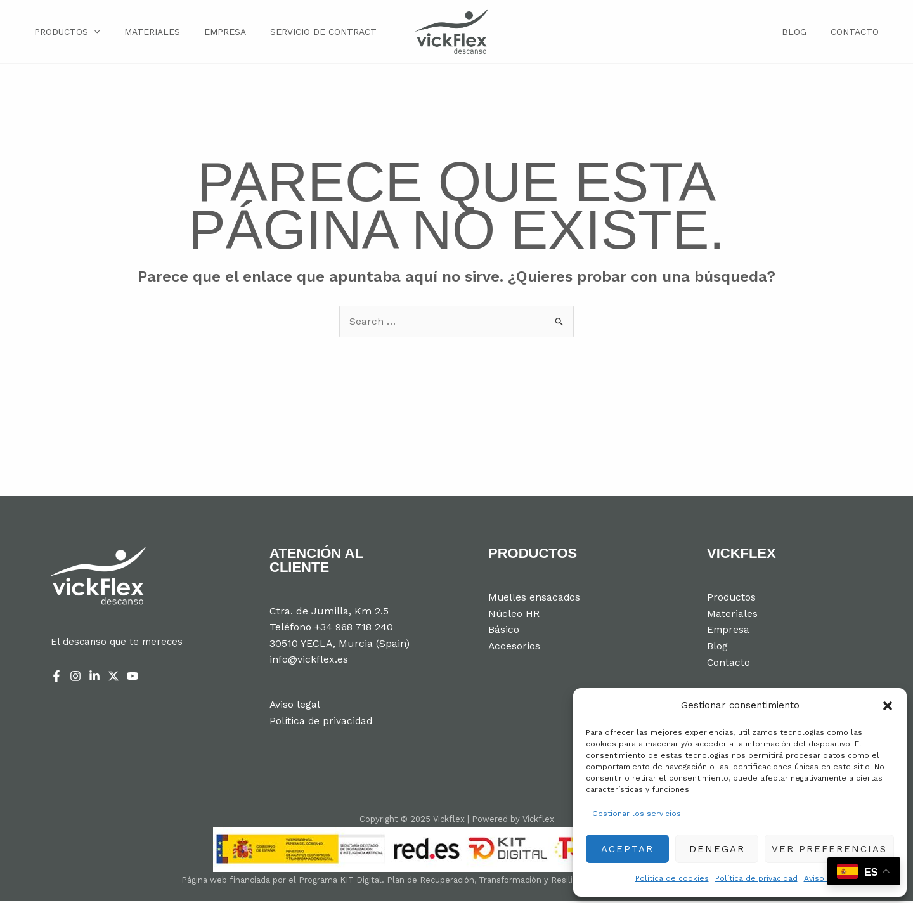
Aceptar (627, 849)
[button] (887, 705)
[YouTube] (132, 678)
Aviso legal (824, 878)
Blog (803, 33)
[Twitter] (113, 678)
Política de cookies (672, 878)
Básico (503, 632)
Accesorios (514, 648)
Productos (64, 33)
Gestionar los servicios (636, 813)
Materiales (144, 33)
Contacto (858, 33)
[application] (91, 32)
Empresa (212, 33)
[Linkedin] (94, 678)
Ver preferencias (829, 849)
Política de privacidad (756, 878)
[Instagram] (75, 678)
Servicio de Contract (305, 33)
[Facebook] (56, 678)
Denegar (717, 849)
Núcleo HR (514, 615)
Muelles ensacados (534, 600)
